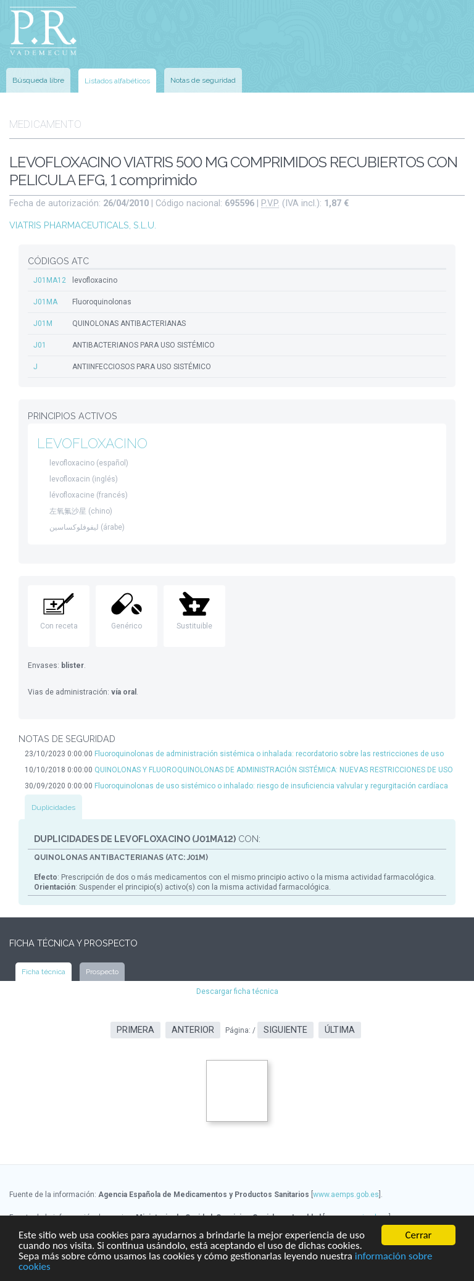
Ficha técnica (43, 971)
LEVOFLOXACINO (92, 443)
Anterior (193, 1030)
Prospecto (102, 971)
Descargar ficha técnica (237, 991)
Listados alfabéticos (117, 81)
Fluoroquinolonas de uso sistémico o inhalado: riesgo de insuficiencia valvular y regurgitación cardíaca (271, 786)
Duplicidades (53, 807)
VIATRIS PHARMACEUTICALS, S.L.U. (82, 225)
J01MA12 (49, 280)
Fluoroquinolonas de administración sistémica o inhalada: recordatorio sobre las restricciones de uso (269, 753)
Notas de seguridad (203, 80)
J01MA (45, 302)
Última (340, 1030)
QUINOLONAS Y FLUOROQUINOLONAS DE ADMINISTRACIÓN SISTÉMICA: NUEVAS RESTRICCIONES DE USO (273, 770)
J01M (42, 323)
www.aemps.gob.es (346, 1194)
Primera (135, 1030)
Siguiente (285, 1030)
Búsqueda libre (38, 80)
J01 (39, 345)
